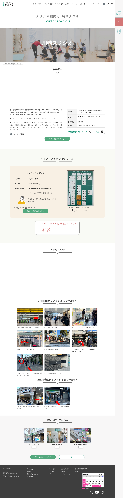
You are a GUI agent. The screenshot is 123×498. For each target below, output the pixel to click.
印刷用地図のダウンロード (77, 132)
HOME (28, 468)
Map (98, 131)
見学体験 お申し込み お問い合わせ (118, 13)
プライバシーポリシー (80, 470)
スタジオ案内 (49, 4)
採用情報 (63, 471)
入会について (69, 4)
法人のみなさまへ (81, 4)
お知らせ (29, 471)
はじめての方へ (38, 4)
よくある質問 (108, 4)
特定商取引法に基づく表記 (81, 468)
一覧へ (71, 457)
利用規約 (77, 471)
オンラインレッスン (95, 4)
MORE (34, 447)
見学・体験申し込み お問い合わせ (35, 475)
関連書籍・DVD (64, 470)
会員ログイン (30, 473)
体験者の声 (51, 473)
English (62, 473)
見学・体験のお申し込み (57, 139)
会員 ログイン (119, 22)
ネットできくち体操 (65, 475)
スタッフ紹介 (59, 4)
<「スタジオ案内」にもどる (13, 64)
